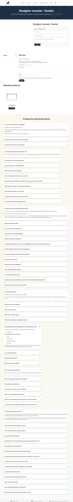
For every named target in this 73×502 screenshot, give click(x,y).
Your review (21, 67)
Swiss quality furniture (38, 14)
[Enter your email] (51, 35)
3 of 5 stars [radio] (27, 65)
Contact (51, 3)
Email (20, 76)
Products (23, 3)
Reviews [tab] (5, 55)
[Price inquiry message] (51, 40)
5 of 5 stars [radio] (30, 65)
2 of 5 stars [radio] (26, 65)
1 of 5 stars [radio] (25, 65)
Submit (37, 44)
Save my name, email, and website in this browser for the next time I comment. (36, 78)
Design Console (47, 14)
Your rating (21, 64)
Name (20, 74)
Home (12, 14)
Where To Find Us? (43, 3)
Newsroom (35, 3)
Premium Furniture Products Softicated (23, 14)
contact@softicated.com (23, 216)
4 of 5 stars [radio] (29, 65)
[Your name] (51, 32)
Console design (11, 105)
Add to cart (12, 108)
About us (29, 3)
